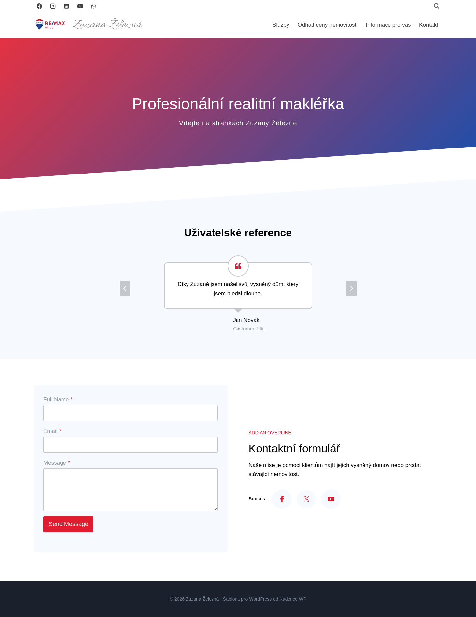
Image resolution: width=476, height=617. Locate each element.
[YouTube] (80, 6)
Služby (280, 25)
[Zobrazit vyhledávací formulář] (436, 6)
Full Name (59, 400)
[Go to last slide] (125, 288)
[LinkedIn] (66, 6)
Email (53, 432)
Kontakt (428, 25)
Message (57, 464)
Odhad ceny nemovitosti (328, 25)
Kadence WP (293, 599)
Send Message (69, 525)
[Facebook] (39, 6)
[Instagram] (53, 6)
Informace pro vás (388, 25)
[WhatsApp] (93, 6)
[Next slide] (351, 288)
